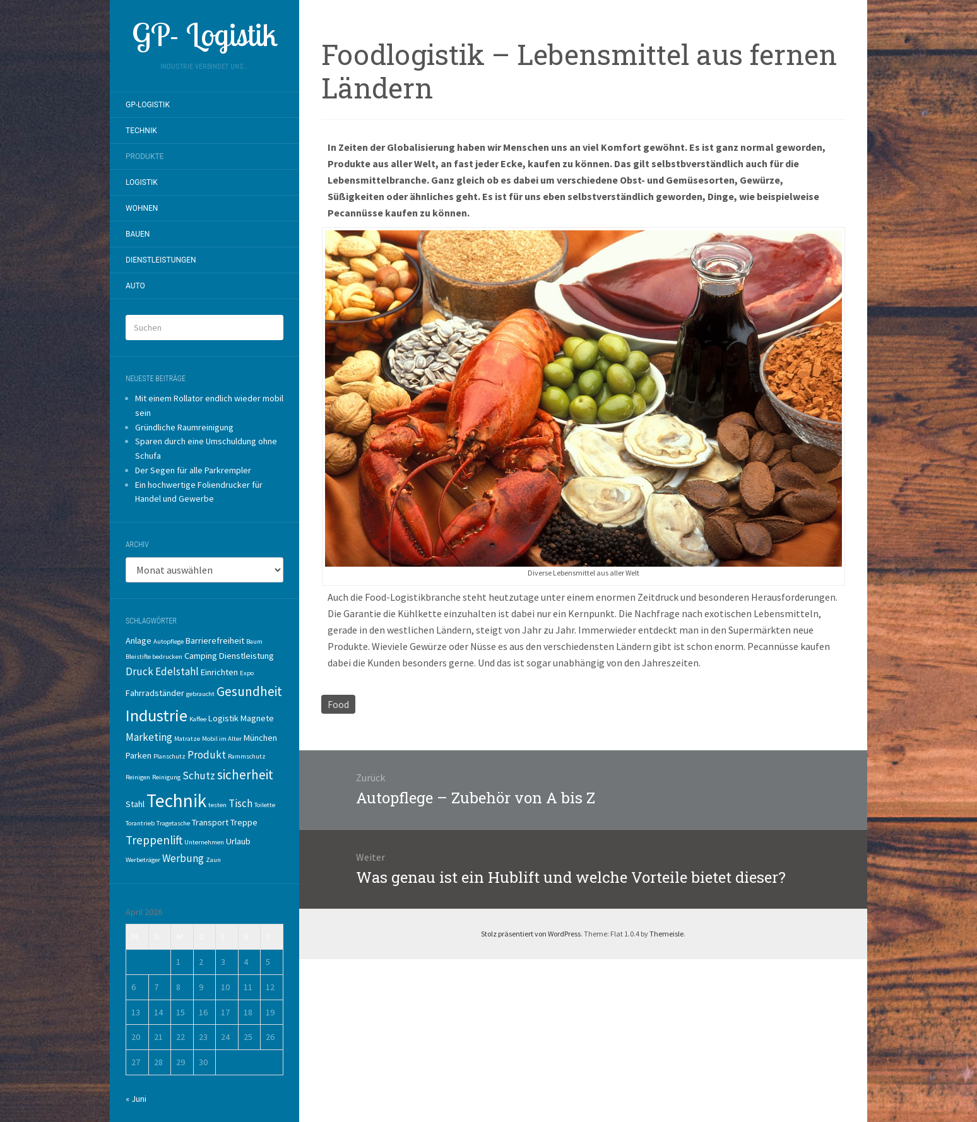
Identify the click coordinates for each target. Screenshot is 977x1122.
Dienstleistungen (161, 260)
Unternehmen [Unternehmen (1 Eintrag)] (204, 842)
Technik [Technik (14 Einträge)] (176, 800)
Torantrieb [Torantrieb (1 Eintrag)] (140, 823)
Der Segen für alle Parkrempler (193, 470)
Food (338, 704)
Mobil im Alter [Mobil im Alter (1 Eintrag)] (222, 739)
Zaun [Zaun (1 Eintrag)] (213, 860)
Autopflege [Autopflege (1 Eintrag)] (168, 641)
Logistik (142, 182)
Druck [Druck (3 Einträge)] (139, 671)
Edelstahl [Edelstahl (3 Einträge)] (177, 671)
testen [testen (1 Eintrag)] (217, 805)
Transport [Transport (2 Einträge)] (210, 822)
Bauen (138, 234)
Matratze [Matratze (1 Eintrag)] (187, 739)
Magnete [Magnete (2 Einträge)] (257, 718)
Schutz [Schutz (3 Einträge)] (198, 775)
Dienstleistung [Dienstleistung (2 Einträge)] (246, 655)
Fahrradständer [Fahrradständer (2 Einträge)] (155, 693)
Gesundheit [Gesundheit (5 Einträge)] (249, 691)
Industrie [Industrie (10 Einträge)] (156, 715)
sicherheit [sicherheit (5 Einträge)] (245, 774)
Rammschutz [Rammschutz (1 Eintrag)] (247, 756)
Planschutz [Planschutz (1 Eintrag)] (169, 756)
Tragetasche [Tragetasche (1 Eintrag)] (173, 823)
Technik (141, 130)
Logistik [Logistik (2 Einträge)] (223, 718)
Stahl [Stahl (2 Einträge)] (135, 804)
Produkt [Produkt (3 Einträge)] (206, 755)
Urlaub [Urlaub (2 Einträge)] (238, 841)
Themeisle (666, 933)
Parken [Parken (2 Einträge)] (138, 755)
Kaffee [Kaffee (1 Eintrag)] (197, 719)
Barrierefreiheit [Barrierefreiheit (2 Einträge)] (215, 640)
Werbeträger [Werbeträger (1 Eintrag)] (143, 860)
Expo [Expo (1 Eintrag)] (247, 673)
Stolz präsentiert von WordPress (531, 933)
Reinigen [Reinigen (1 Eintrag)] (138, 777)
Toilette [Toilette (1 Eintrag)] (264, 805)
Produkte (144, 156)
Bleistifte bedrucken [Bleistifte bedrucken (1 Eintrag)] (154, 657)
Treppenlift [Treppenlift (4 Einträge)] (154, 839)
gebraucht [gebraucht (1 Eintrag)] (200, 694)
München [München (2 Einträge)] (260, 737)
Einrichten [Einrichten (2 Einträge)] (219, 672)
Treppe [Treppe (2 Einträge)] (244, 822)
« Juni (136, 1098)
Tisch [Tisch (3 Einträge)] (240, 803)
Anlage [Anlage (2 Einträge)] (138, 640)
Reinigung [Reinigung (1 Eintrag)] (166, 777)
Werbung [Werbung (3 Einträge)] (183, 858)
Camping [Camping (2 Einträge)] (200, 655)
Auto (135, 285)
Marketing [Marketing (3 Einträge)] (149, 737)
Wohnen (142, 208)
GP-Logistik (148, 104)
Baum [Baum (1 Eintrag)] (254, 641)
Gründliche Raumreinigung (184, 427)
